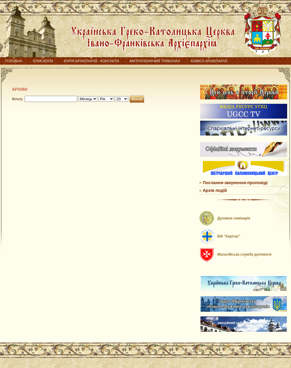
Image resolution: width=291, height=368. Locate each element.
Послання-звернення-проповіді (235, 182)
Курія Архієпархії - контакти (91, 61)
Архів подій (215, 190)
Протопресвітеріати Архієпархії (37, 68)
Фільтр (136, 99)
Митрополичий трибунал (155, 61)
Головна (13, 61)
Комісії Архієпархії (209, 61)
